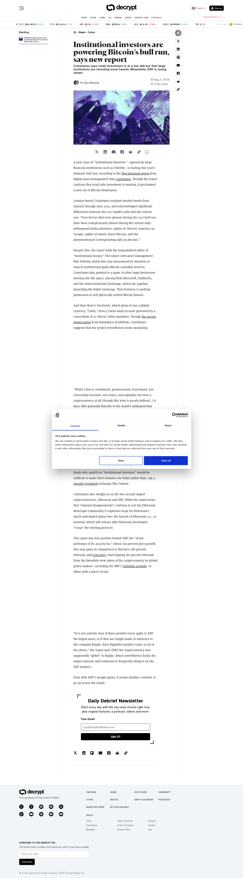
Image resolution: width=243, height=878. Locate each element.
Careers (151, 825)
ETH (52, 24)
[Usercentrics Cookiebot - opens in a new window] (174, 415)
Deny (121, 460)
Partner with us (213, 17)
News (84, 18)
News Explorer (95, 807)
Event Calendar (143, 799)
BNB (108, 24)
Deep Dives (140, 792)
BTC (21, 24)
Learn (102, 18)
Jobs (150, 829)
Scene (93, 18)
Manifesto (90, 829)
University (164, 792)
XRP (82, 24)
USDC (166, 24)
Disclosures (91, 825)
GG (109, 18)
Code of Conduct (125, 825)
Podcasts (156, 18)
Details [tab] (121, 425)
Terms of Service (125, 821)
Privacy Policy (123, 829)
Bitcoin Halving (119, 807)
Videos (128, 18)
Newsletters (141, 18)
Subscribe (27, 861)
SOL (136, 24)
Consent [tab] (75, 425)
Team (88, 821)
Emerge (118, 18)
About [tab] (168, 425)
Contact (152, 821)
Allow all (166, 460)
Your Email (88, 719)
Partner (91, 792)
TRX (197, 24)
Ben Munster (91, 82)
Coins (89, 799)
